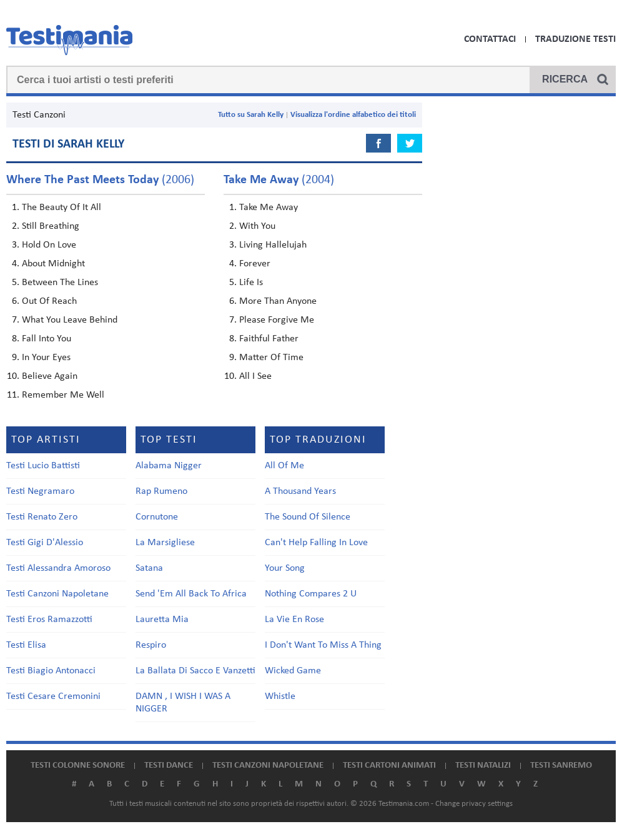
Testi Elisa (26, 645)
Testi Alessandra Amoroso (58, 568)
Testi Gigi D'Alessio (44, 543)
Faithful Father (269, 339)
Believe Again (49, 376)
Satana (149, 568)
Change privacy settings (474, 804)
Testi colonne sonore (78, 765)
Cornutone (157, 517)
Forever (254, 264)
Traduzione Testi (575, 39)
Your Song (285, 568)
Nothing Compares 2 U (311, 594)
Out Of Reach (49, 301)
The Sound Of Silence (307, 517)
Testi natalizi (483, 765)
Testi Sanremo (561, 765)
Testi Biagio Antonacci (51, 671)
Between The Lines (60, 283)
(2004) (279, 180)
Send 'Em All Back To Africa (191, 594)
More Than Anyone (278, 301)
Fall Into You (46, 339)
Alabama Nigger (169, 466)
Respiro (151, 645)
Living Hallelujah (273, 245)
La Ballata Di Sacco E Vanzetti (195, 671)
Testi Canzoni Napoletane (57, 594)
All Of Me (284, 466)
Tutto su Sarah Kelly (251, 115)
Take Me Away (268, 208)
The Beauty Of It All (61, 208)
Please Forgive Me (276, 320)
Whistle (280, 696)
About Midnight (53, 264)
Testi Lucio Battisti (43, 466)
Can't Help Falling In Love (316, 543)
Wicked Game (293, 671)
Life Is (251, 283)
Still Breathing (50, 226)
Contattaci (490, 39)
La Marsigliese (165, 543)
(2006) (100, 180)
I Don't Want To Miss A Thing (323, 645)
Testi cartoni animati (389, 765)
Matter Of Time (271, 358)
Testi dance (168, 765)
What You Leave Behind (69, 320)
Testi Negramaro (40, 491)
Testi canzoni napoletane (267, 765)
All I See (255, 376)
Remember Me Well (63, 395)
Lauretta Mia (162, 620)
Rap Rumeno (161, 491)
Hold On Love (49, 245)
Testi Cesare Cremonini (53, 696)
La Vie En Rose (294, 620)
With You (257, 226)
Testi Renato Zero (41, 517)
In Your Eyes (46, 358)
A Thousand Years (300, 491)
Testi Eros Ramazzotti (49, 620)
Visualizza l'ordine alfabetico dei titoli (353, 115)
